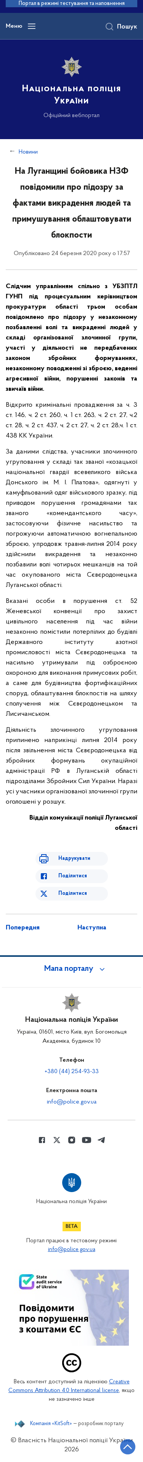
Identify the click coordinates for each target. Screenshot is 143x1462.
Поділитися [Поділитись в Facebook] (72, 876)
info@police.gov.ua (71, 1102)
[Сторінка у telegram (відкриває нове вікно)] (101, 1140)
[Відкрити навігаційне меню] (31, 26)
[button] (72, 969)
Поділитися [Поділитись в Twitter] (72, 893)
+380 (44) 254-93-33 (72, 1072)
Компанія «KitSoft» (51, 1424)
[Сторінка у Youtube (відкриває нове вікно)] (86, 1140)
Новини (28, 152)
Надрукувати (74, 858)
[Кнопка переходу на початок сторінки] (127, 1446)
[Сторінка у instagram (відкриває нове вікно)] (71, 1140)
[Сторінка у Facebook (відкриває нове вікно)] (42, 1140)
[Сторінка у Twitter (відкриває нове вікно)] (56, 1140)
